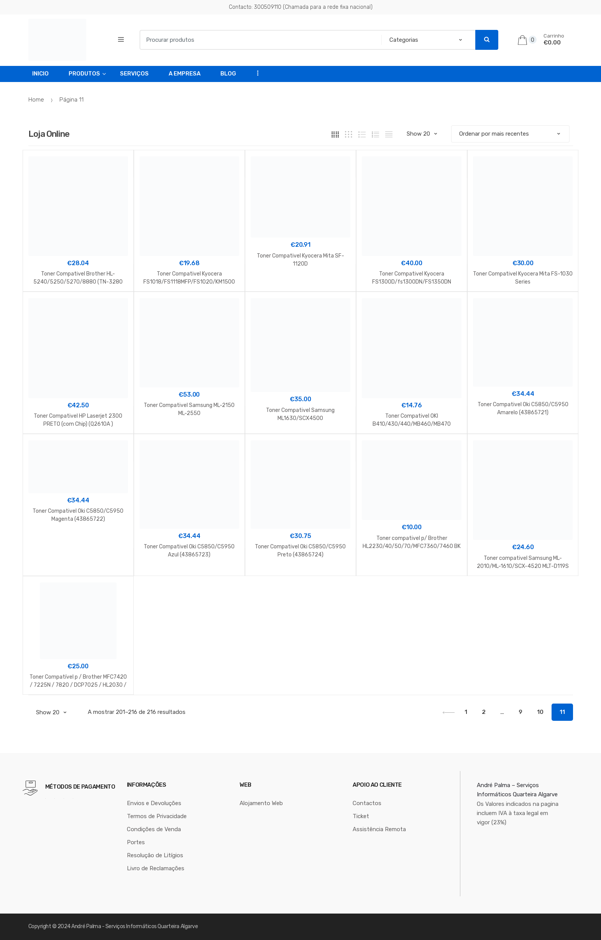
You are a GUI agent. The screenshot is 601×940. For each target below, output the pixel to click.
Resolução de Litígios (155, 855)
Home (36, 99)
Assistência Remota (379, 829)
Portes (136, 842)
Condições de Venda (154, 829)
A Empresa (184, 73)
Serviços (134, 73)
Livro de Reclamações (155, 868)
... (255, 73)
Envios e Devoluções (154, 803)
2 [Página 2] (484, 712)
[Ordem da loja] (510, 134)
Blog (228, 73)
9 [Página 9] (520, 712)
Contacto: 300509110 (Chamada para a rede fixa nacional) (301, 7)
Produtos (84, 73)
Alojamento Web (261, 803)
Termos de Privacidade (157, 816)
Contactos (367, 803)
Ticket (361, 816)
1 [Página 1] (466, 712)
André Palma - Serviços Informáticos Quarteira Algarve (134, 926)
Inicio (40, 73)
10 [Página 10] (540, 712)
